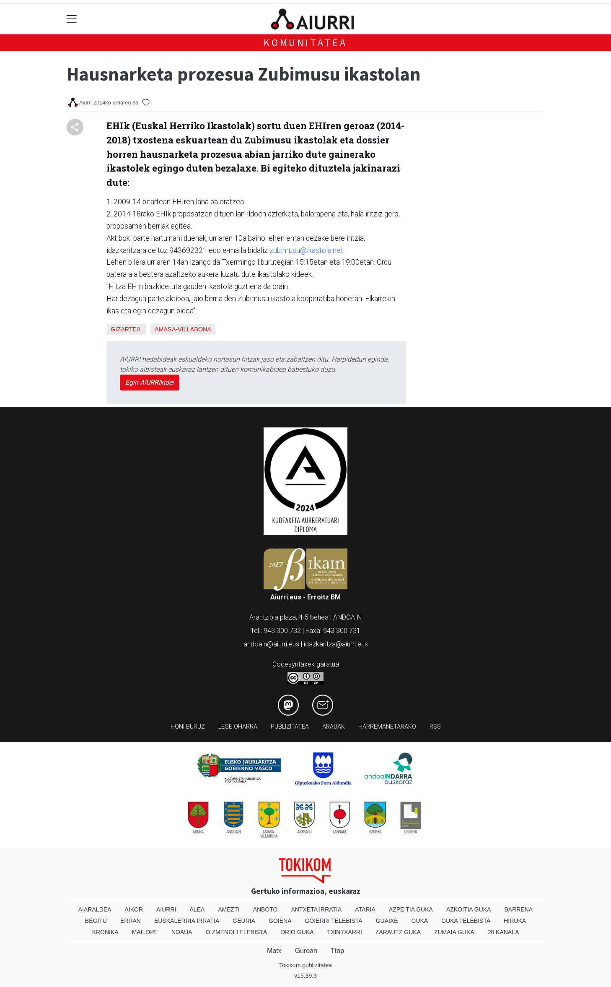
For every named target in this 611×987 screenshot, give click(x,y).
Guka (420, 920)
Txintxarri (344, 932)
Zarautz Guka (398, 932)
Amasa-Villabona (183, 329)
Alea (197, 909)
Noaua (181, 932)
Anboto (265, 909)
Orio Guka (296, 932)
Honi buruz (188, 726)
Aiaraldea (94, 909)
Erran (130, 920)
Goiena (280, 920)
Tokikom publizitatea (305, 965)
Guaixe (387, 920)
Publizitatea (290, 726)
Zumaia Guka (454, 932)
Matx (274, 950)
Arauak (333, 726)
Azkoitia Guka (468, 909)
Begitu (96, 920)
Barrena (518, 909)
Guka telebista (465, 920)
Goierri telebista (333, 920)
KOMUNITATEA (305, 42)
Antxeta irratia (316, 909)
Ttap (337, 950)
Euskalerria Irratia (186, 920)
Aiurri (166, 909)
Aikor (133, 909)
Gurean (306, 950)
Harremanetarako (387, 726)
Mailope (145, 932)
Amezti (228, 909)
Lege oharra (237, 726)
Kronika (105, 932)
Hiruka (515, 920)
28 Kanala (503, 932)
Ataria (365, 909)
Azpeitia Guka (411, 909)
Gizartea (125, 329)
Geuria (244, 920)
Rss (435, 726)
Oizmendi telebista (236, 932)
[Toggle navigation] (72, 19)
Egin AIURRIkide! (149, 382)
